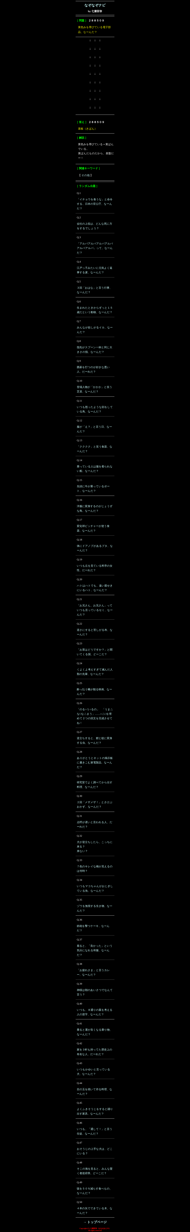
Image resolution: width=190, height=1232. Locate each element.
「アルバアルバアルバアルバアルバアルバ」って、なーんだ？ (95, 248)
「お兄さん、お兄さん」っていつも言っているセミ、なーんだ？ (95, 610)
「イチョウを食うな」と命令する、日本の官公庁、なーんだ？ (94, 204)
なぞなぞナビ (95, 5)
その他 (85, 175)
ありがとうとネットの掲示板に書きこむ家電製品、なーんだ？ (95, 763)
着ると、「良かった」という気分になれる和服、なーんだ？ (94, 950)
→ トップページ (95, 1222)
